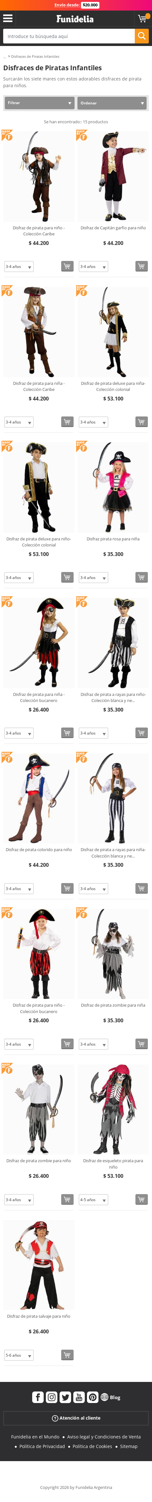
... (4, 56)
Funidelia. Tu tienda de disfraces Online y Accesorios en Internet (75, 19)
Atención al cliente (76, 1417)
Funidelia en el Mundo (35, 1437)
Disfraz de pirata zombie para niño (38, 1160)
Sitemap (129, 1446)
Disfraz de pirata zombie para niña (113, 1005)
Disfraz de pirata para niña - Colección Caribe (39, 386)
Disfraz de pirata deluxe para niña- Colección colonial (113, 386)
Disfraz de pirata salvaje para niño (38, 1316)
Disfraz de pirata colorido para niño (39, 849)
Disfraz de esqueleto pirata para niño (113, 1164)
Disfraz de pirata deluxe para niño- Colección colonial (38, 542)
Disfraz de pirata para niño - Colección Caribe (39, 231)
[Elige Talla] (19, 266)
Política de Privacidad (42, 1446)
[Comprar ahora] (67, 266)
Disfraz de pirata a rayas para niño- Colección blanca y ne (113, 697)
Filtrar (14, 102)
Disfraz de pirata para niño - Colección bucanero (39, 1008)
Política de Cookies (92, 1446)
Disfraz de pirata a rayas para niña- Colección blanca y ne (113, 853)
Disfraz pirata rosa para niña (113, 539)
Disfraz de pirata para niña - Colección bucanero (39, 697)
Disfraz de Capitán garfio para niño (113, 228)
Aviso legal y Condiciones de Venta (104, 1437)
